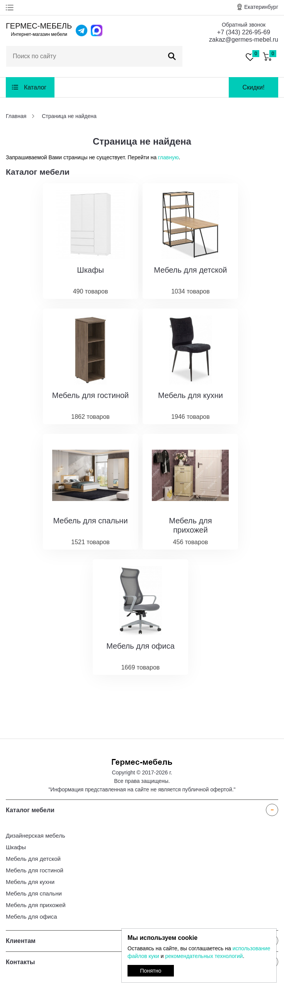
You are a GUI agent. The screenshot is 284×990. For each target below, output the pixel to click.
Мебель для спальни (34, 893)
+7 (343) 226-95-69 (243, 32)
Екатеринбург (261, 7)
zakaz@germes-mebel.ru (243, 39)
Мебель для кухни (30, 882)
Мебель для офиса (31, 916)
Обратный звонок (243, 25)
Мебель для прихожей (36, 905)
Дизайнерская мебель (35, 835)
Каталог (35, 87)
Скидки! (253, 87)
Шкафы (16, 847)
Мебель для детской (33, 858)
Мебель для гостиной (34, 870)
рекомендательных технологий (204, 956)
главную (168, 157)
